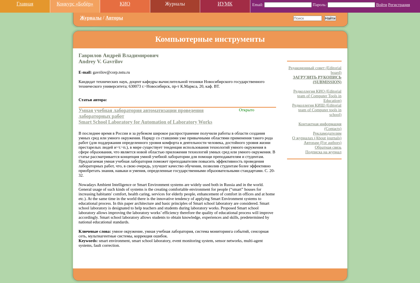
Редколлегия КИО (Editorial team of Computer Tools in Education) (317, 96)
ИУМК (225, 4)
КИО (125, 4)
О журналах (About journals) (317, 138)
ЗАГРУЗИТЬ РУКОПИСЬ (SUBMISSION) (317, 79)
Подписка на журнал (323, 152)
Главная (24, 4)
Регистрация (399, 4)
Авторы (114, 18)
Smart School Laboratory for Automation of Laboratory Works (145, 122)
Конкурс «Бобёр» (74, 4)
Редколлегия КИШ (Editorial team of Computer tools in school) (317, 110)
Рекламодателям (327, 133)
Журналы (91, 18)
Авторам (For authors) (323, 142)
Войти (381, 4)
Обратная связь (328, 147)
